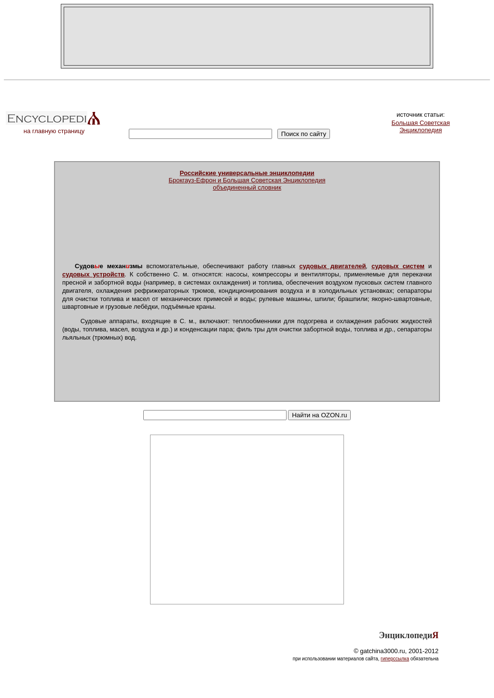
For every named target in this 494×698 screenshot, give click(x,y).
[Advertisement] (247, 36)
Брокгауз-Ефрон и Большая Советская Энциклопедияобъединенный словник (247, 180)
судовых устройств (93, 274)
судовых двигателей (332, 266)
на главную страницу (54, 128)
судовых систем (398, 266)
